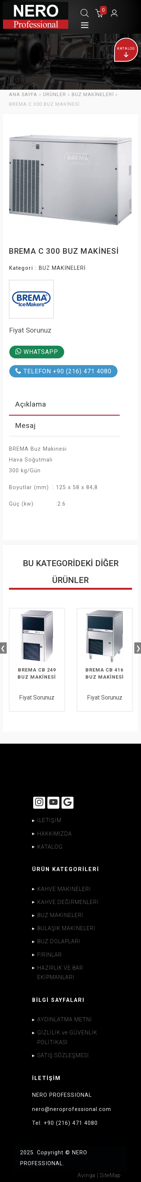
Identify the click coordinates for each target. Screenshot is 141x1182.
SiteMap (110, 1175)
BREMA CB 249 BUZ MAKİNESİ (37, 673)
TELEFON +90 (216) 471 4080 (63, 371)
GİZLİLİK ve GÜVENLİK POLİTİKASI (67, 1038)
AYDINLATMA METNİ (64, 1019)
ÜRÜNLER (54, 94)
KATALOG (50, 846)
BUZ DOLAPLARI (58, 941)
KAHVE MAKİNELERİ (64, 889)
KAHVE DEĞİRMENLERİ (68, 902)
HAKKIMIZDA (54, 833)
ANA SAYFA (23, 94)
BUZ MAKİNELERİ (93, 94)
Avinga (86, 1175)
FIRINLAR (49, 954)
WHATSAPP (36, 351)
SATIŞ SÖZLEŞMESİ (63, 1055)
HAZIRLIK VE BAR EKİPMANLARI (60, 973)
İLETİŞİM (49, 820)
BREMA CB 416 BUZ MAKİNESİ (104, 673)
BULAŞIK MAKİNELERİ (66, 928)
